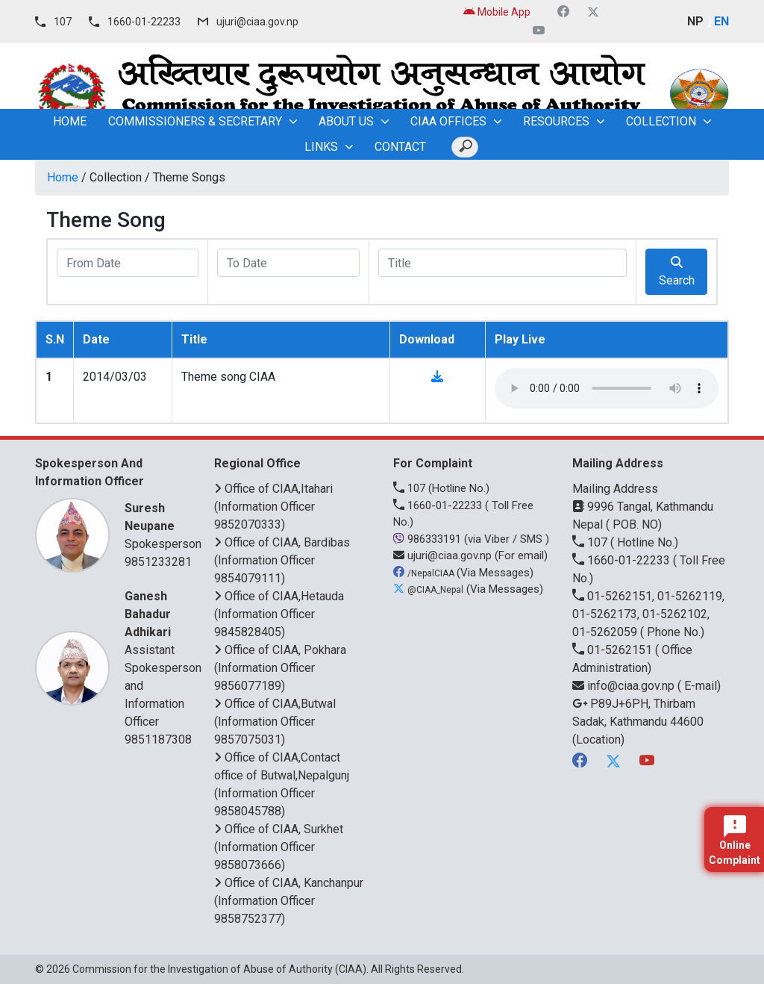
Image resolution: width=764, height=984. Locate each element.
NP (695, 21)
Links (321, 147)
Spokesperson (163, 525)
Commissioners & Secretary (195, 121)
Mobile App (496, 12)
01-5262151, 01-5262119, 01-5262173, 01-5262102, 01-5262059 (648, 614)
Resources (556, 121)
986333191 (428, 539)
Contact (400, 147)
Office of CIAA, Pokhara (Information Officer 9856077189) (280, 668)
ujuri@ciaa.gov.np (257, 22)
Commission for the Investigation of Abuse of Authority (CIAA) (219, 969)
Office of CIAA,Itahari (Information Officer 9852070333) (273, 507)
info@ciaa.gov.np (624, 686)
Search (677, 271)
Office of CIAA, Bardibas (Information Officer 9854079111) (282, 560)
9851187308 (158, 739)
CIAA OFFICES (448, 121)
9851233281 (158, 562)
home (70, 121)
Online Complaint (734, 840)
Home (62, 177)
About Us (346, 121)
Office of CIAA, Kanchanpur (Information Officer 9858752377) (288, 901)
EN (721, 21)
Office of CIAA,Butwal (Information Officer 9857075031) (275, 722)
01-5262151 (613, 650)
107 (63, 22)
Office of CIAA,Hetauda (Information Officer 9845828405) (279, 614)
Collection (661, 121)
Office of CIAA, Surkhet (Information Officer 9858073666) (278, 847)
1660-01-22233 (144, 22)
